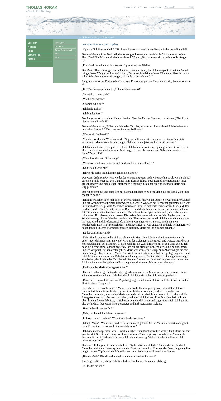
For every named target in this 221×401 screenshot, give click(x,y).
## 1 (112, 37)
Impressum (156, 7)
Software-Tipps (34, 55)
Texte (105, 37)
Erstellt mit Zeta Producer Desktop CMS (137, 398)
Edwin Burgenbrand (63, 50)
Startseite (130, 7)
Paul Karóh (59, 43)
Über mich (32, 43)
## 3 (57, 57)
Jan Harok (59, 46)
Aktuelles (32, 47)
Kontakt (142, 7)
